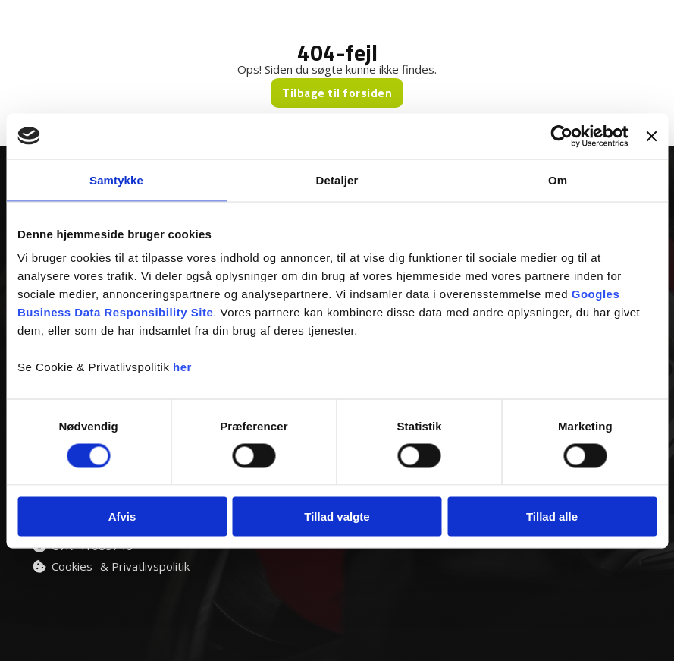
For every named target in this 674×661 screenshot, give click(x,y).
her (182, 366)
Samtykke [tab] (116, 179)
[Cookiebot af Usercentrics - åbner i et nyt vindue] (562, 135)
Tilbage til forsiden (337, 93)
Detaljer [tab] (337, 179)
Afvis (122, 516)
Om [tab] (557, 179)
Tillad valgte (336, 516)
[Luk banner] (651, 136)
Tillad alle (552, 516)
